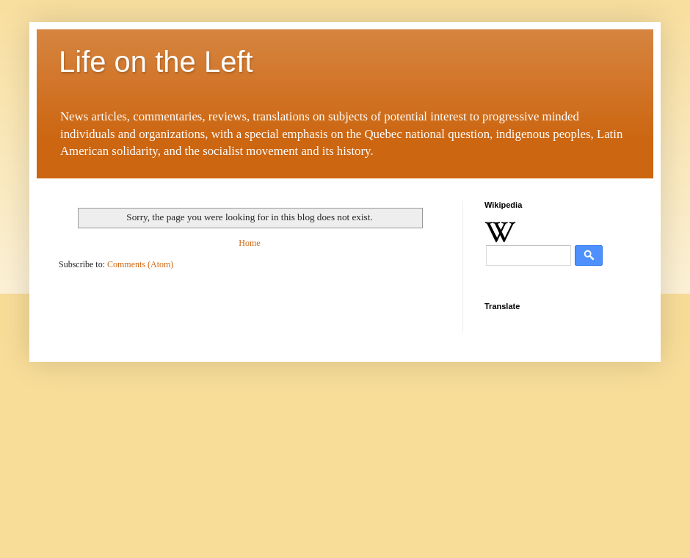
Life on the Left (156, 62)
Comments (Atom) (140, 264)
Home (249, 243)
